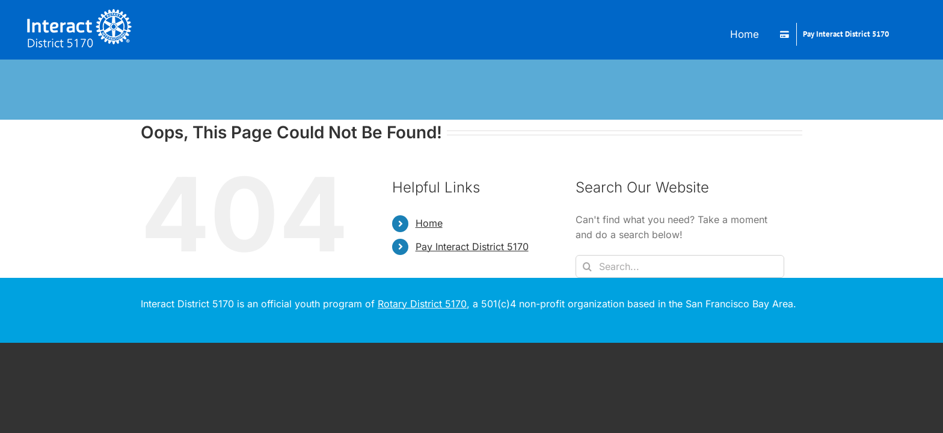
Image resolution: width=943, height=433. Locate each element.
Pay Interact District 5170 (472, 247)
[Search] (587, 266)
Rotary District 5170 (422, 304)
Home (429, 223)
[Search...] (680, 266)
